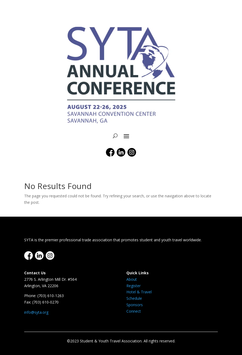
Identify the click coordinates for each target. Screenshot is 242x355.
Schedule (134, 298)
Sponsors (134, 304)
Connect (133, 311)
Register (133, 285)
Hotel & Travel (139, 291)
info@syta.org (36, 312)
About (131, 279)
